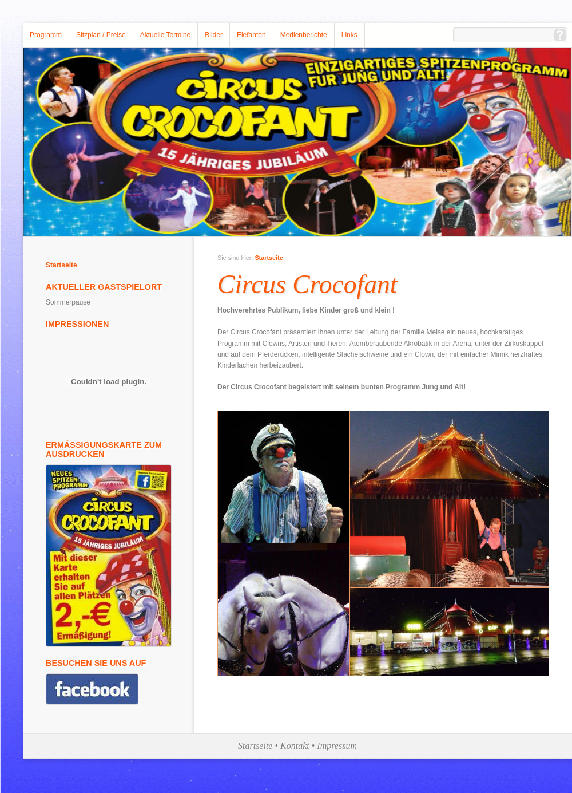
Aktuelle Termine (165, 35)
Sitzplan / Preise (101, 35)
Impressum (337, 746)
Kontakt (294, 746)
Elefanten (251, 35)
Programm (46, 35)
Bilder (214, 35)
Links (349, 35)
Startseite (61, 265)
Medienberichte (303, 35)
